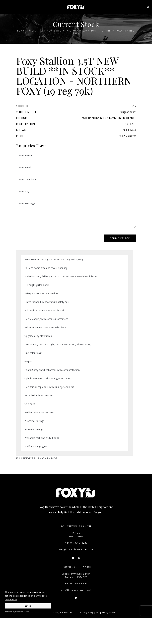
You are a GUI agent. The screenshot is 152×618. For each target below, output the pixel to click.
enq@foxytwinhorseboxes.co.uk (76, 549)
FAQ (97, 612)
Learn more (11, 599)
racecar (112, 613)
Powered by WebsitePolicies (17, 611)
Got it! (27, 605)
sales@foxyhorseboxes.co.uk (76, 590)
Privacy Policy (86, 612)
